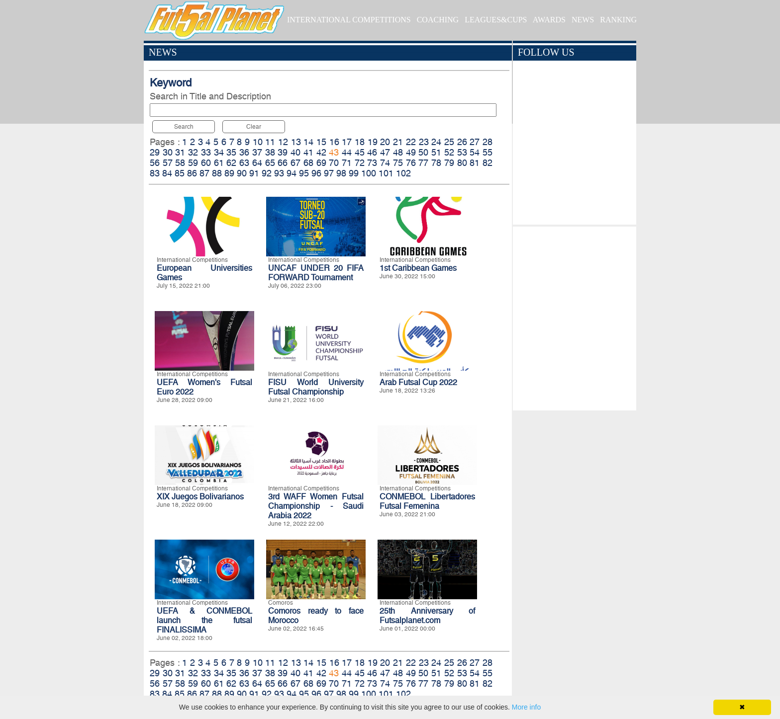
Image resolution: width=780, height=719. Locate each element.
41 (308, 152)
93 (279, 173)
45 (360, 152)
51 (436, 152)
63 (244, 163)
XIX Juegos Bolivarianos (200, 496)
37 (257, 152)
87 (204, 173)
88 (217, 173)
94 (291, 173)
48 (398, 152)
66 (283, 163)
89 (229, 173)
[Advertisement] (574, 316)
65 (270, 163)
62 (231, 163)
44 (347, 152)
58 (180, 163)
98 (341, 173)
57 (168, 163)
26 (462, 142)
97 (329, 173)
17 (347, 142)
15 (321, 142)
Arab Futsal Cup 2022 (418, 382)
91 (254, 173)
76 (411, 163)
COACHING (438, 19)
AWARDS (549, 19)
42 (321, 152)
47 (385, 152)
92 (267, 173)
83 (155, 173)
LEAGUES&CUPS (496, 19)
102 (403, 173)
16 (334, 142)
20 (385, 142)
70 (334, 163)
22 (411, 142)
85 (180, 173)
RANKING (618, 19)
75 (398, 163)
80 (462, 163)
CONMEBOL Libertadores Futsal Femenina (427, 501)
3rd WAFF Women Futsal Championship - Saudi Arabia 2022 (316, 506)
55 (487, 152)
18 (360, 142)
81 (475, 163)
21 (398, 142)
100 (368, 173)
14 (308, 142)
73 (372, 163)
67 (295, 163)
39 (283, 152)
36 (244, 152)
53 (462, 152)
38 (270, 152)
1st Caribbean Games (418, 268)
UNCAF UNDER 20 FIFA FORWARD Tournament (316, 272)
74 (385, 163)
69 (321, 163)
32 (193, 152)
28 (487, 142)
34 (219, 152)
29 (155, 152)
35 (231, 152)
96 (316, 173)
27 (475, 142)
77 (423, 163)
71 (347, 163)
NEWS (583, 19)
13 (296, 142)
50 (423, 152)
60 (206, 163)
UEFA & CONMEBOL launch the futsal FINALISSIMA (204, 620)
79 (449, 163)
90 (242, 173)
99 (354, 173)
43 (334, 152)
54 (475, 152)
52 (449, 152)
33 (206, 152)
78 (436, 163)
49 (411, 152)
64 (257, 163)
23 (424, 142)
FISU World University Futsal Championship (316, 387)
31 (180, 152)
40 (295, 152)
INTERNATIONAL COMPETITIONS (349, 19)
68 (308, 163)
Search (184, 126)
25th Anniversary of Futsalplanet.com (427, 615)
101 (386, 173)
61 (219, 163)
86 (192, 173)
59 (193, 163)
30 (168, 152)
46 (372, 152)
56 (155, 163)
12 (283, 142)
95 (304, 173)
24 (436, 142)
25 (449, 142)
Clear (253, 126)
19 (373, 142)
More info (526, 707)
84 (167, 173)
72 (360, 163)
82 (487, 163)
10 (258, 142)
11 (270, 142)
